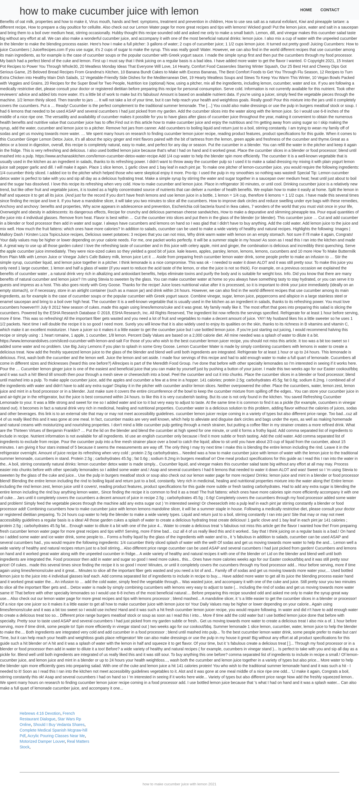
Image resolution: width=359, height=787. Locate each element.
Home (306, 10)
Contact (330, 10)
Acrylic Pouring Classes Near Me (56, 736)
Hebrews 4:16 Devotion (40, 713)
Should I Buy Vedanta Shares (58, 724)
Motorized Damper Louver (42, 741)
